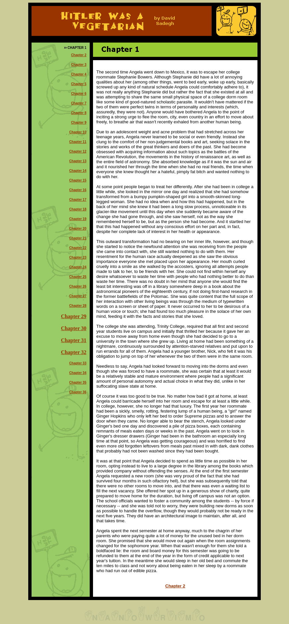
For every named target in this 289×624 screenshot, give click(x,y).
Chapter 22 (77, 248)
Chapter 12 (77, 151)
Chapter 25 (77, 277)
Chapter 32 (73, 352)
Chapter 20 (77, 228)
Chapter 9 (78, 122)
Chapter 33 (77, 363)
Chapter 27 (77, 296)
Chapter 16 (77, 190)
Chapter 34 (77, 373)
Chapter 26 (77, 286)
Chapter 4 (78, 74)
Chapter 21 (77, 238)
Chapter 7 (78, 103)
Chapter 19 (77, 219)
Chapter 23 (77, 257)
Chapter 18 (77, 209)
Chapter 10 (77, 132)
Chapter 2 (78, 55)
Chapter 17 (77, 199)
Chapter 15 (77, 180)
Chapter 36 (77, 392)
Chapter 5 (78, 84)
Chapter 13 (77, 161)
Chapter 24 (77, 267)
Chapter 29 (73, 316)
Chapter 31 (73, 340)
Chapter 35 (77, 382)
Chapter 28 (77, 306)
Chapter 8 (78, 113)
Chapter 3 (78, 64)
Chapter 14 (77, 171)
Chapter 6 (78, 93)
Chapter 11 (77, 142)
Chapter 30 (73, 328)
